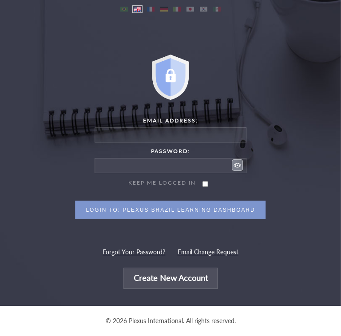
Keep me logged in (162, 182)
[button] (237, 165)
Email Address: (170, 120)
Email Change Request (208, 252)
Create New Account (171, 278)
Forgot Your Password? (134, 252)
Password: (170, 151)
